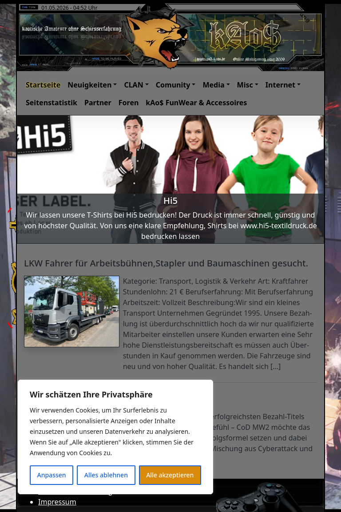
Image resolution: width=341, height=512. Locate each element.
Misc (245, 85)
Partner (97, 102)
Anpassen (51, 475)
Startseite (43, 85)
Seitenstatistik (51, 102)
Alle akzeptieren (170, 475)
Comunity (173, 85)
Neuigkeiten (89, 85)
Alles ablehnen (106, 475)
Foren (129, 102)
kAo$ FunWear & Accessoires (196, 102)
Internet (280, 85)
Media (213, 85)
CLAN (133, 85)
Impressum (57, 502)
